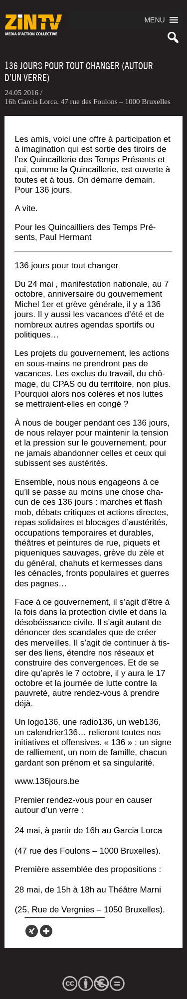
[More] (46, 931)
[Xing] (31, 931)
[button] (154, 20)
